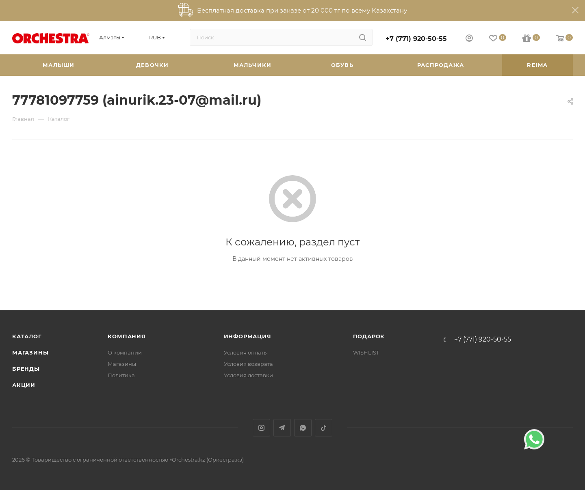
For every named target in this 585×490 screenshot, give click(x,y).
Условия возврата (248, 364)
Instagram (261, 427)
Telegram (282, 427)
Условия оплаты (246, 352)
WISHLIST (366, 352)
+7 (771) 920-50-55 (416, 39)
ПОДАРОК (369, 336)
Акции (23, 385)
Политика (121, 375)
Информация (247, 336)
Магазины (30, 352)
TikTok (323, 427)
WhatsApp (303, 427)
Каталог (27, 336)
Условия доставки (248, 375)
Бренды (26, 368)
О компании (125, 352)
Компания (126, 336)
